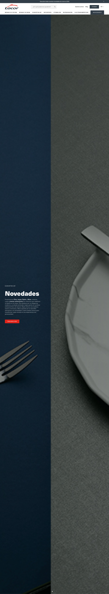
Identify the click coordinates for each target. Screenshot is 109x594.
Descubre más (12, 321)
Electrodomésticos (81, 12)
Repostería (47, 12)
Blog (86, 6)
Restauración (67, 12)
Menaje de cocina (11, 12)
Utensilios (57, 12)
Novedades (97, 12)
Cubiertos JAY (37, 12)
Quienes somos (79, 6)
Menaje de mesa (24, 12)
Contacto (94, 6)
